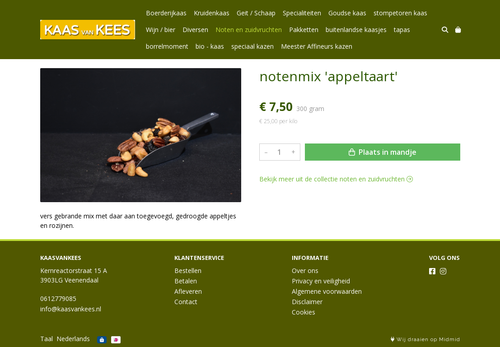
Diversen (195, 29)
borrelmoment (167, 46)
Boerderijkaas (166, 13)
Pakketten (303, 29)
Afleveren (188, 291)
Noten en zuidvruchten (248, 29)
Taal (46, 338)
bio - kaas (210, 46)
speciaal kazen (252, 46)
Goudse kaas (347, 13)
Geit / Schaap (256, 13)
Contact (185, 301)
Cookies (303, 312)
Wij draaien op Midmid (425, 339)
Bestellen (187, 270)
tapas (402, 29)
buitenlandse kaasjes (356, 29)
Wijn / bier (160, 29)
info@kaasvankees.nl (70, 309)
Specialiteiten (302, 13)
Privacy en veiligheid (321, 281)
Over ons (305, 270)
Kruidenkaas (211, 13)
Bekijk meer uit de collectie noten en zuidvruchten (336, 179)
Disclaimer (307, 301)
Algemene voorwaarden (327, 291)
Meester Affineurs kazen (316, 46)
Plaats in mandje (382, 152)
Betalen (185, 281)
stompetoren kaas (400, 13)
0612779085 (58, 298)
